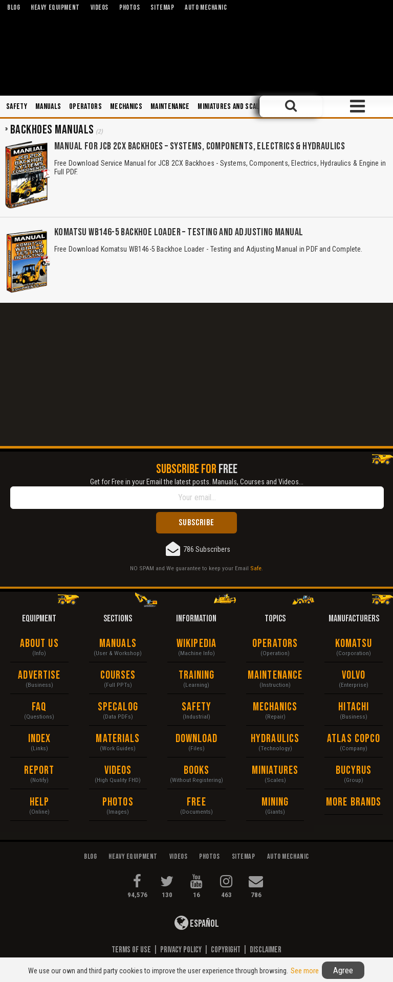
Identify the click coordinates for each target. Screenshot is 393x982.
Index (39, 739)
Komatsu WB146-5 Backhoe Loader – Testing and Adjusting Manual (178, 232)
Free (196, 802)
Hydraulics (275, 739)
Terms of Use (131, 950)
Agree (343, 970)
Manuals (48, 106)
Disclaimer (265, 950)
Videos (118, 770)
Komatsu (354, 644)
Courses (118, 675)
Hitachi (353, 707)
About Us (39, 644)
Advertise (39, 675)
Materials (118, 739)
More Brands (353, 802)
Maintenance (170, 106)
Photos (118, 802)
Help (39, 802)
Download (197, 739)
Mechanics (126, 106)
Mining (275, 802)
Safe (255, 568)
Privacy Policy (181, 950)
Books (197, 770)
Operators (85, 106)
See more (305, 971)
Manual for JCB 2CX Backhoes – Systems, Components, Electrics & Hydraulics (199, 146)
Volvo (354, 675)
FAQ (39, 707)
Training (197, 675)
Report (39, 770)
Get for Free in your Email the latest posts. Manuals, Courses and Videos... (196, 482)
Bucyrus (354, 770)
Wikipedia (196, 644)
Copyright (226, 950)
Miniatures (275, 770)
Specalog (118, 707)
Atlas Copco (353, 739)
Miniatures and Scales (232, 106)
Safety (16, 106)
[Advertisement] (196, 374)
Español (196, 922)
